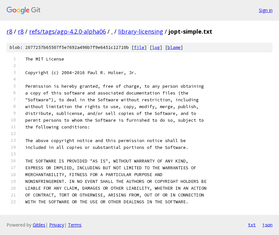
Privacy (56, 225)
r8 (9, 31)
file (139, 47)
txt (252, 225)
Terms (75, 225)
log (156, 47)
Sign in (266, 10)
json (267, 225)
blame (174, 47)
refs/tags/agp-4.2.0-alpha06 (67, 31)
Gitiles (39, 225)
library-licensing (140, 31)
